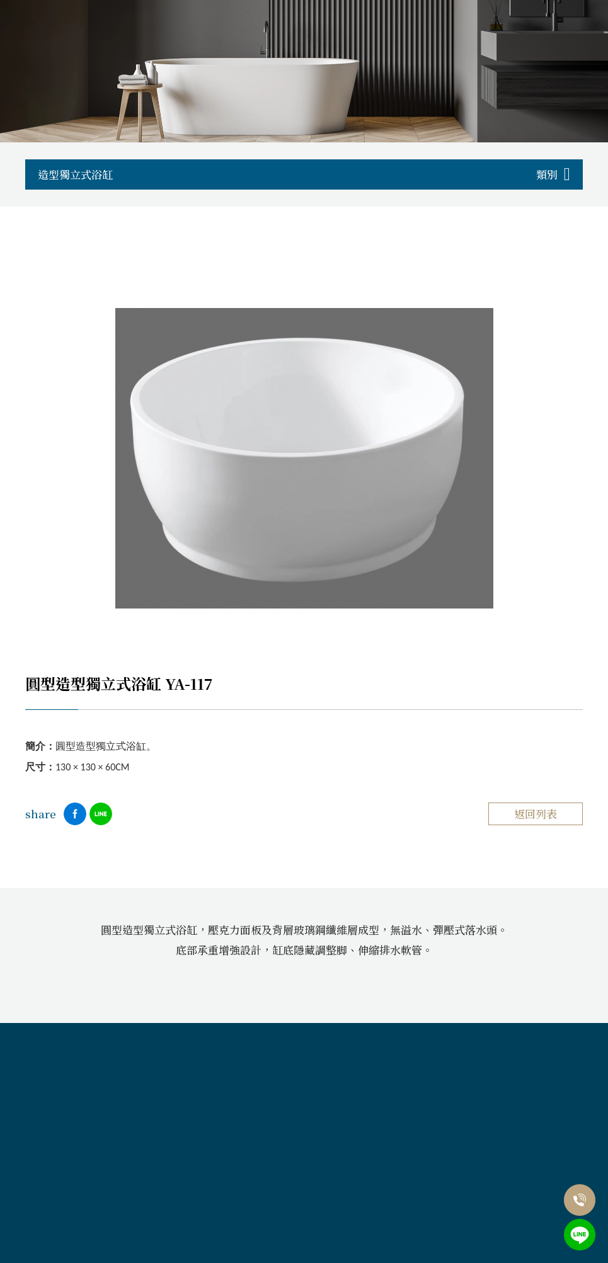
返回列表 (535, 813)
